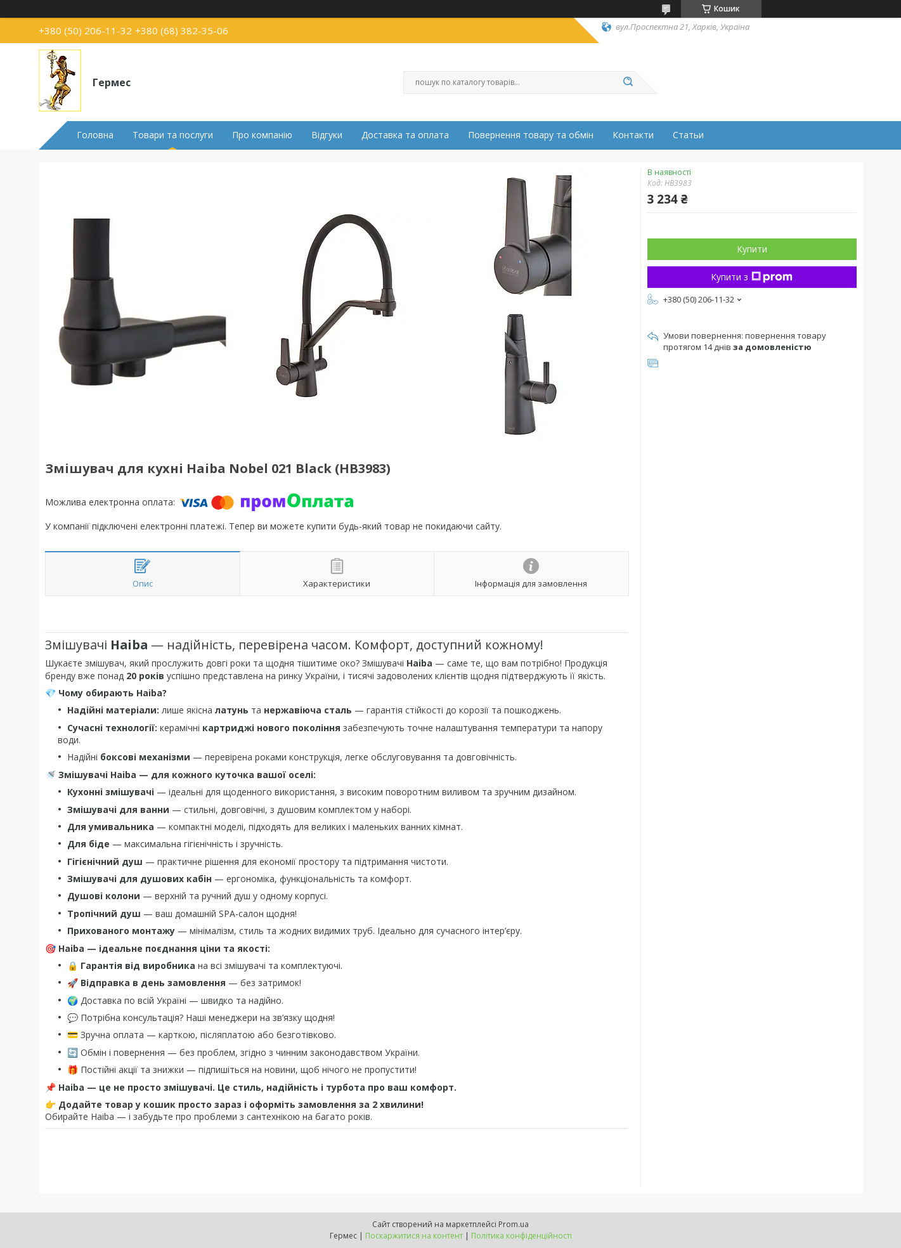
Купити (752, 249)
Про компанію (262, 135)
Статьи (688, 135)
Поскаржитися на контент (414, 1235)
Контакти (633, 135)
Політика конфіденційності (521, 1235)
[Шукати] (628, 82)
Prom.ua (513, 1224)
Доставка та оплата (405, 135)
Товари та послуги (173, 135)
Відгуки (326, 135)
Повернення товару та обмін (530, 135)
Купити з (752, 277)
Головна (95, 135)
